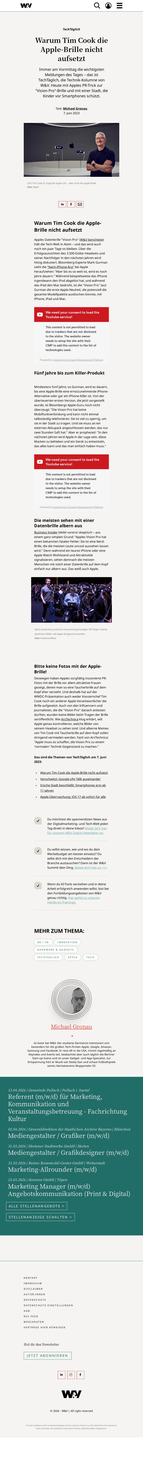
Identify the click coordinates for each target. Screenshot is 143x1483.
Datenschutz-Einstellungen (48, 1305)
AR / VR (43, 942)
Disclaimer (33, 1288)
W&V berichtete (91, 240)
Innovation (68, 942)
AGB (27, 1310)
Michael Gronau (75, 108)
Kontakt (31, 1277)
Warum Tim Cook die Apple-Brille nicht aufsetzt (74, 773)
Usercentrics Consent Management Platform (78, 360)
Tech (90, 957)
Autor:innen (34, 1294)
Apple (73, 957)
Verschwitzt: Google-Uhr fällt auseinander (70, 779)
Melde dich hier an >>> (91, 867)
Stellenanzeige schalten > (40, 1217)
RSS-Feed (31, 1316)
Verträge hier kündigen (45, 1327)
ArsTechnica (69, 719)
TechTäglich (48, 957)
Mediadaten (34, 1321)
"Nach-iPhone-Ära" (60, 267)
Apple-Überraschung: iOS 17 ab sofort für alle (73, 797)
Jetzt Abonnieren (47, 1355)
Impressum (33, 1283)
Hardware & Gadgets (55, 949)
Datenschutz (35, 1299)
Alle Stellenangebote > (37, 1206)
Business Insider (46, 532)
